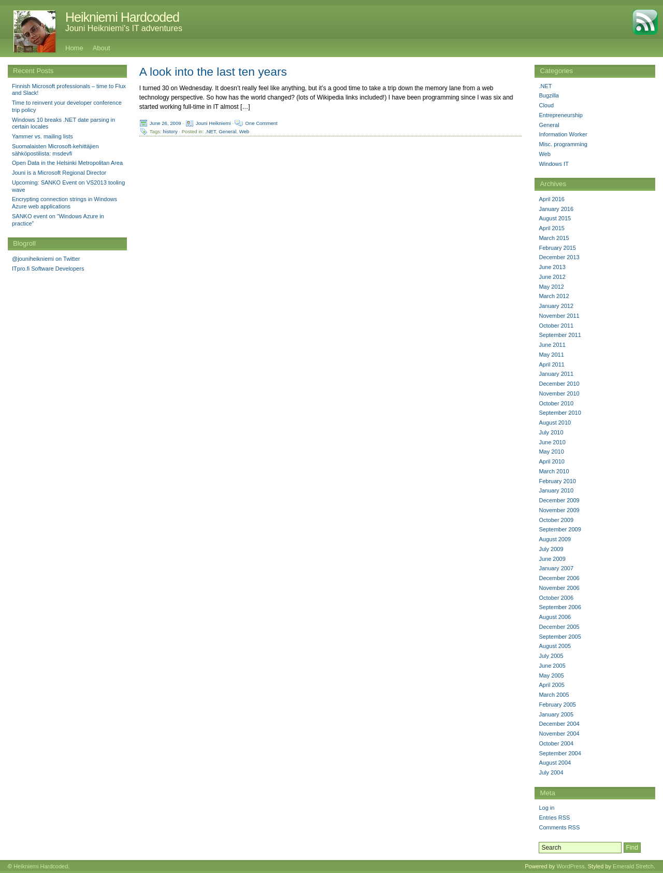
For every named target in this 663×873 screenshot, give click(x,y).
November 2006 (559, 588)
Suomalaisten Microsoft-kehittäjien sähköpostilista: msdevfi (55, 150)
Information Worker (563, 134)
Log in (546, 808)
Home (74, 48)
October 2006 (556, 598)
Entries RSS (554, 817)
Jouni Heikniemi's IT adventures (123, 28)
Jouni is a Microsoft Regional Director (59, 173)
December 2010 (559, 384)
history (170, 131)
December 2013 (559, 257)
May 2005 (551, 675)
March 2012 (554, 296)
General (227, 131)
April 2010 (552, 461)
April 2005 (552, 685)
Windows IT (553, 164)
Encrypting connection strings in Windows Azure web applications (64, 202)
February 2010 (557, 481)
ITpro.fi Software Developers (48, 268)
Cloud (546, 105)
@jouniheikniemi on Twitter (46, 259)
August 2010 (555, 422)
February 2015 (557, 248)
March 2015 (554, 238)
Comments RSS (559, 827)
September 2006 (560, 607)
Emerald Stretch (633, 866)
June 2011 (552, 345)
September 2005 (560, 636)
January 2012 (556, 306)
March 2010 (554, 471)
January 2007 (556, 568)
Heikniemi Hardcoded (122, 17)
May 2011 (551, 354)
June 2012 (552, 277)
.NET (210, 131)
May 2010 (551, 451)
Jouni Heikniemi (213, 123)
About (101, 48)
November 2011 (559, 316)
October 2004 (556, 743)
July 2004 (551, 772)
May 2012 (551, 287)
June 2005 (552, 666)
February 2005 (557, 704)
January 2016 (556, 209)
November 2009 (559, 510)
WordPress (570, 866)
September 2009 (560, 529)
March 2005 (554, 695)
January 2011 (556, 374)
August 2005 (555, 646)
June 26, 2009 (165, 123)
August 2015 (555, 218)
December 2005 (559, 627)
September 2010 (560, 413)
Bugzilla (549, 95)
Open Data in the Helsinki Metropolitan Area (67, 163)
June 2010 (552, 442)
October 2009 (556, 520)
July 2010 (551, 432)
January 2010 (556, 490)
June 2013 (552, 267)
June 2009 (552, 559)
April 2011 (552, 364)
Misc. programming (563, 144)
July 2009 (551, 549)
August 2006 (555, 617)
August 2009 (555, 539)
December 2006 (559, 578)
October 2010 (556, 403)
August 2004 (555, 762)
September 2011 (560, 335)
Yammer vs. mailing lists (42, 136)
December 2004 (559, 724)
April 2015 (552, 228)
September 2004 (560, 753)
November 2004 (559, 733)
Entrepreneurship (560, 115)
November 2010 (559, 393)
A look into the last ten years (213, 71)
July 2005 (551, 656)
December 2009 (559, 500)
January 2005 (556, 714)
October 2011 (556, 325)
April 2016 (552, 199)
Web (244, 131)
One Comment (261, 123)
